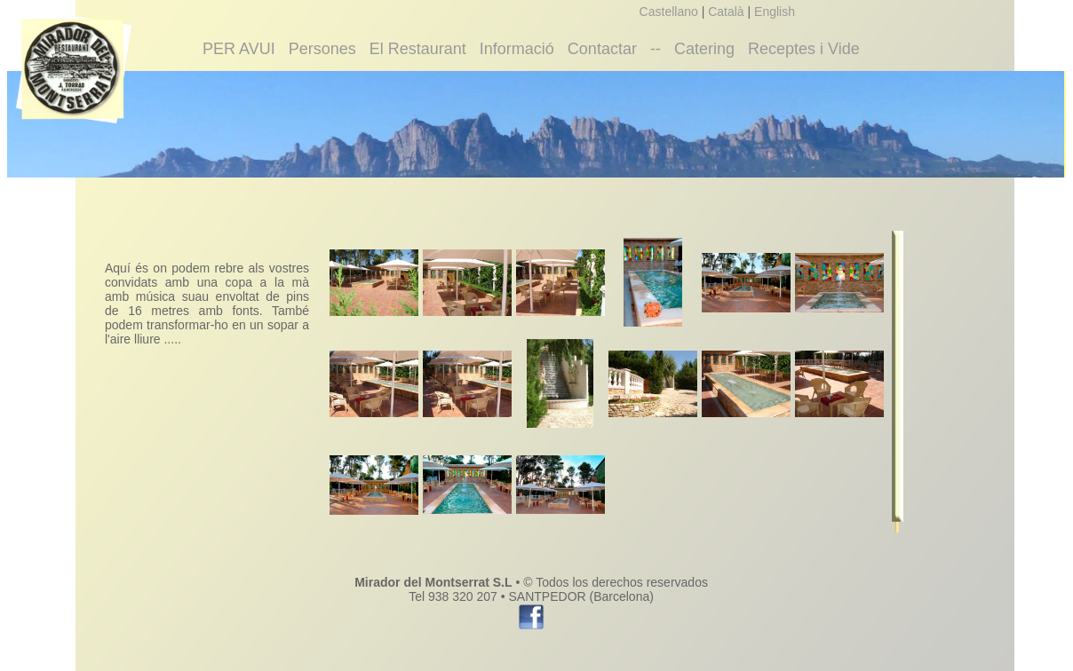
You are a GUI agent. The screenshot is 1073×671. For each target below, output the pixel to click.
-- (655, 49)
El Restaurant (418, 49)
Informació (517, 49)
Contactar (602, 49)
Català (725, 11)
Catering (704, 49)
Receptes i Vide (804, 49)
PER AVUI (239, 49)
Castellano (669, 11)
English (774, 11)
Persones (322, 49)
